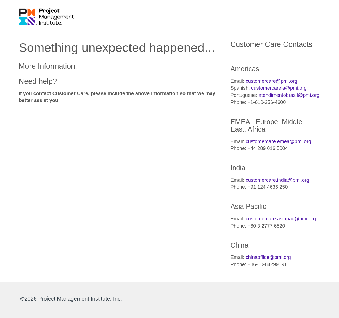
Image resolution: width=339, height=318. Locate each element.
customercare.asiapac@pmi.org (281, 218)
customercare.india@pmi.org (277, 180)
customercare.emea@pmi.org (278, 141)
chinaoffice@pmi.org (268, 257)
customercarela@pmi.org (279, 88)
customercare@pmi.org (271, 81)
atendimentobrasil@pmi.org (289, 95)
